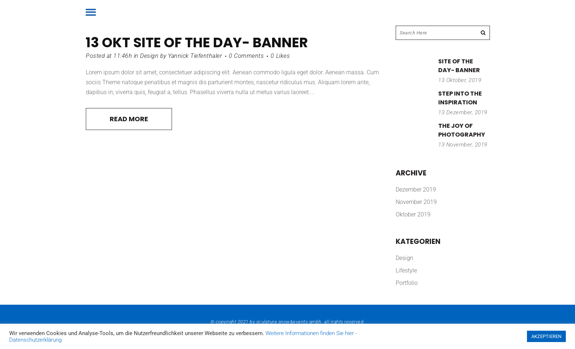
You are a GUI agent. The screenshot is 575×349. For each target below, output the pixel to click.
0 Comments (246, 55)
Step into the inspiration (460, 98)
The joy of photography (461, 130)
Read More (129, 118)
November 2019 (416, 201)
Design (149, 55)
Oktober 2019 (413, 214)
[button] (90, 12)
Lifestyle (406, 270)
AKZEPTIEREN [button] (546, 336)
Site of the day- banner (220, 42)
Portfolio (407, 282)
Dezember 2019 (416, 189)
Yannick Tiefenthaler (195, 55)
